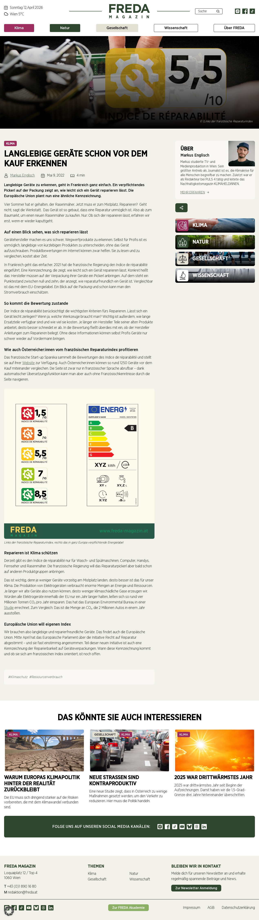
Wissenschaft (176, 28)
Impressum (191, 908)
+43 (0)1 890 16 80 (20, 886)
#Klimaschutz (17, 677)
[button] (9, 911)
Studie (9, 608)
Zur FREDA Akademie (128, 907)
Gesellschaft (117, 28)
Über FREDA (234, 28)
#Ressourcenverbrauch (45, 677)
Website (28, 363)
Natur (65, 28)
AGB (211, 908)
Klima (19, 28)
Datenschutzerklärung (238, 908)
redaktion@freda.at (20, 892)
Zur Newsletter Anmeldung (196, 888)
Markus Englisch (22, 175)
